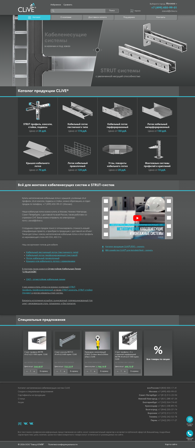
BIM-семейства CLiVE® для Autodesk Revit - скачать (127, 250)
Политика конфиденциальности (62, 445)
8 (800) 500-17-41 (168, 388)
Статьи (21, 399)
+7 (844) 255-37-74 (167, 410)
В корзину (44, 371)
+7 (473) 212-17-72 (167, 413)
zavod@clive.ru (169, 11)
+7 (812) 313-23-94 (167, 395)
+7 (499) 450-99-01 (164, 7)
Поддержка (129, 17)
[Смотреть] (137, 218)
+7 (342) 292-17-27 (167, 421)
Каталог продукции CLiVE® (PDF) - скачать (123, 247)
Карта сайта (171, 445)
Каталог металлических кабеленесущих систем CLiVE (44, 388)
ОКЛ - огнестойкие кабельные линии (45, 279)
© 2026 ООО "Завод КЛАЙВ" (31, 445)
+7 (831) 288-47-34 (167, 399)
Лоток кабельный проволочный (42, 258)
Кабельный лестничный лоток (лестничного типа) (52, 252)
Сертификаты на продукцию (31, 395)
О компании (65, 17)
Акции (21, 403)
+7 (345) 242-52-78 (167, 417)
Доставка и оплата (97, 17)
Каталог (34, 17)
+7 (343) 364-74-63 (167, 403)
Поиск (112, 11)
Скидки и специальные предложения (35, 392)
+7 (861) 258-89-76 (167, 406)
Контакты (160, 17)
